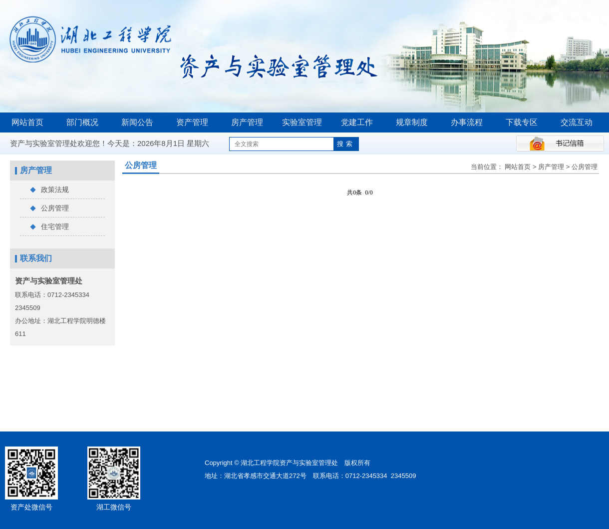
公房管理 (49, 209)
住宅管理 (49, 227)
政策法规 (49, 190)
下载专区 (522, 122)
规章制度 (412, 122)
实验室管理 (302, 122)
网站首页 (27, 122)
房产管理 (247, 122)
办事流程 (467, 122)
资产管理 (192, 122)
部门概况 (82, 122)
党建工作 (357, 122)
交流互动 (577, 122)
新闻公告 (137, 122)
